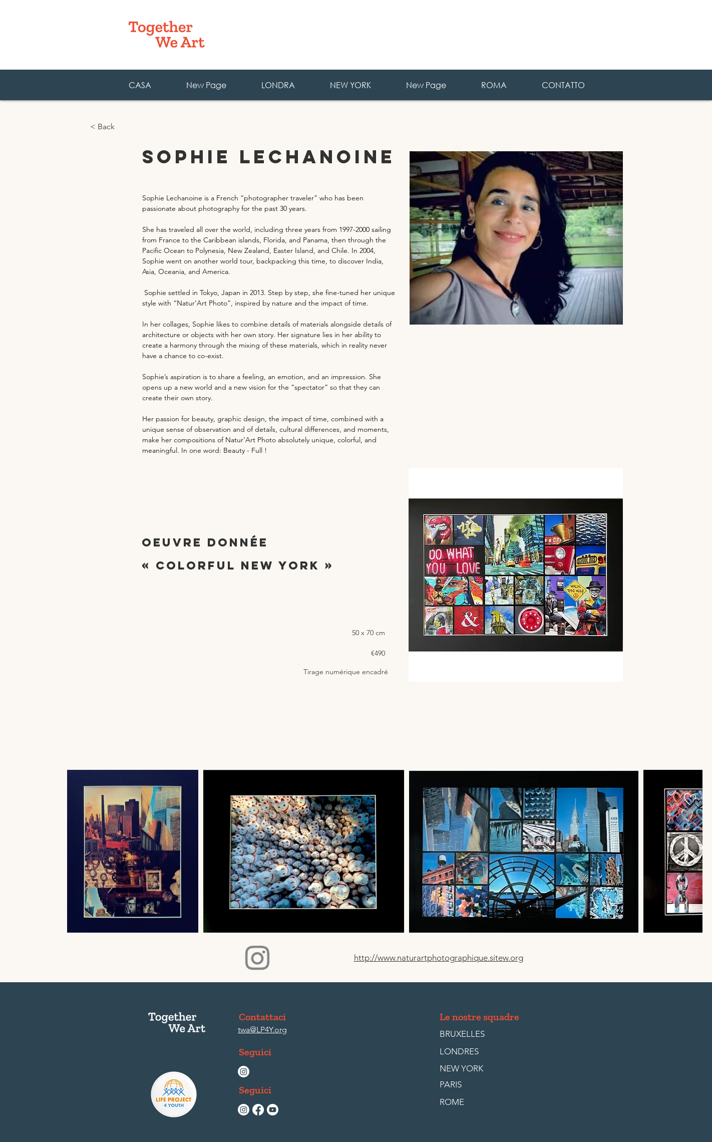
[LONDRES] (463, 1051)
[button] (493, 85)
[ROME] (463, 1102)
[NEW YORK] (461, 1068)
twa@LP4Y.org (262, 1029)
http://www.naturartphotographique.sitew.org (438, 958)
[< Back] (123, 127)
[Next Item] (685, 851)
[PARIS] (463, 1084)
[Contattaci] (262, 1016)
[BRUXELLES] (463, 1034)
